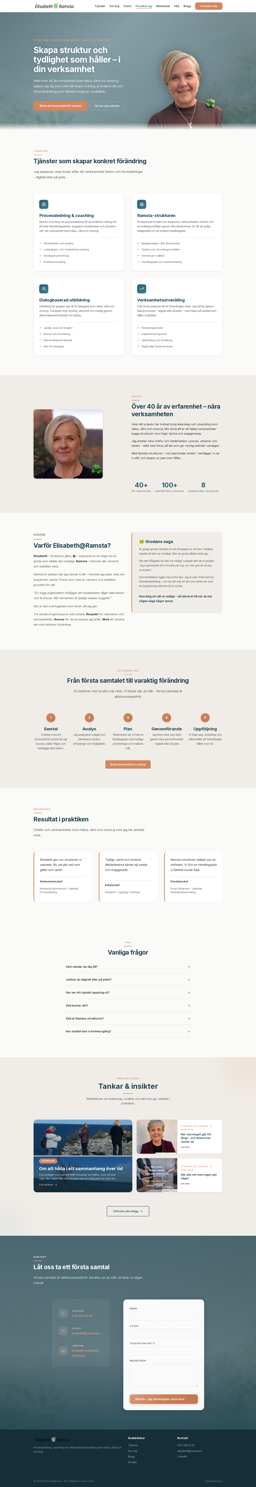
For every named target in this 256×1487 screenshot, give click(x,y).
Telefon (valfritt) (142, 1343)
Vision (127, 6)
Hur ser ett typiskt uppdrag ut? (87, 995)
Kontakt (132, 1462)
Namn (133, 1308)
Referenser (163, 6)
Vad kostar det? (77, 1008)
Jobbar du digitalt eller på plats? (89, 982)
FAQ (176, 6)
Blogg (187, 6)
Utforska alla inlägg (128, 1211)
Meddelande (138, 1360)
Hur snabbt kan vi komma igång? (88, 1034)
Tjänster (100, 6)
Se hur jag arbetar (107, 106)
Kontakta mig (209, 6)
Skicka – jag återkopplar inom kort (160, 1399)
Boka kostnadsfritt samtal (128, 764)
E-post (134, 1326)
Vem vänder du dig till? (82, 969)
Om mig (114, 6)
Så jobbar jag (143, 6)
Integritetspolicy (213, 1481)
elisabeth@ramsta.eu (85, 1333)
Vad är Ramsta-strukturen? (85, 1021)
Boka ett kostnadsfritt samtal (60, 106)
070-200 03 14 (82, 1315)
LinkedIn (182, 1456)
